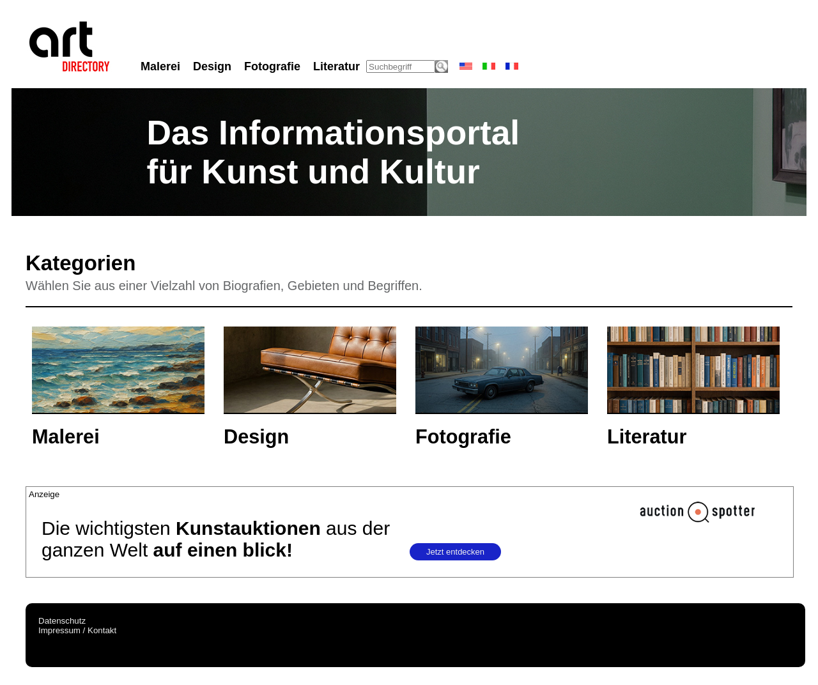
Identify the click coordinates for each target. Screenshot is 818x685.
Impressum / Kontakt (77, 630)
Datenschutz (62, 621)
